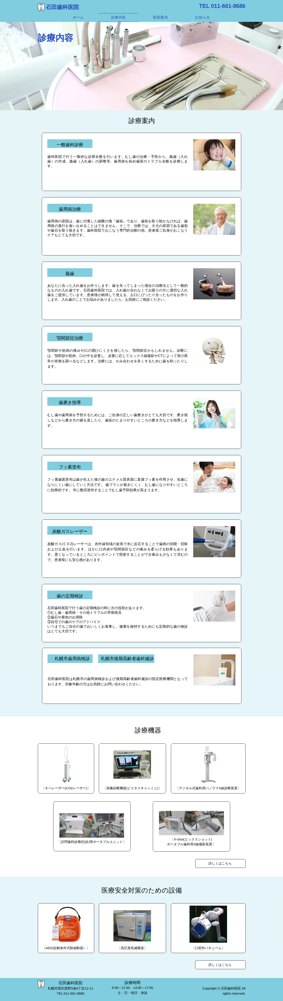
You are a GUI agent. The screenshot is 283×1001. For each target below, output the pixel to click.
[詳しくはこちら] (220, 863)
